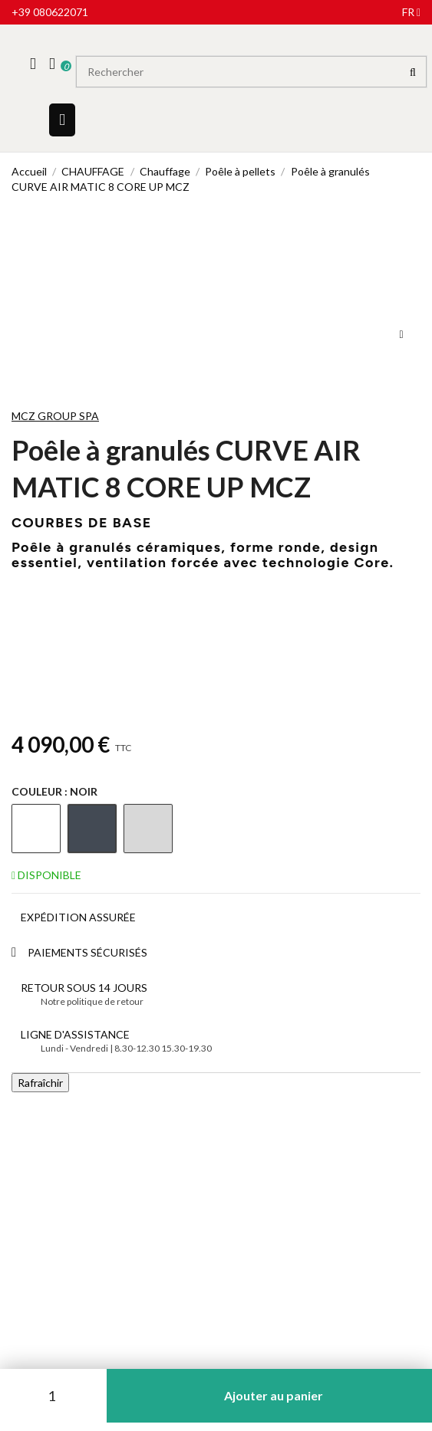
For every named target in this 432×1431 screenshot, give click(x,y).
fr (411, 11)
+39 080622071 (50, 11)
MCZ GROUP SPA (55, 415)
